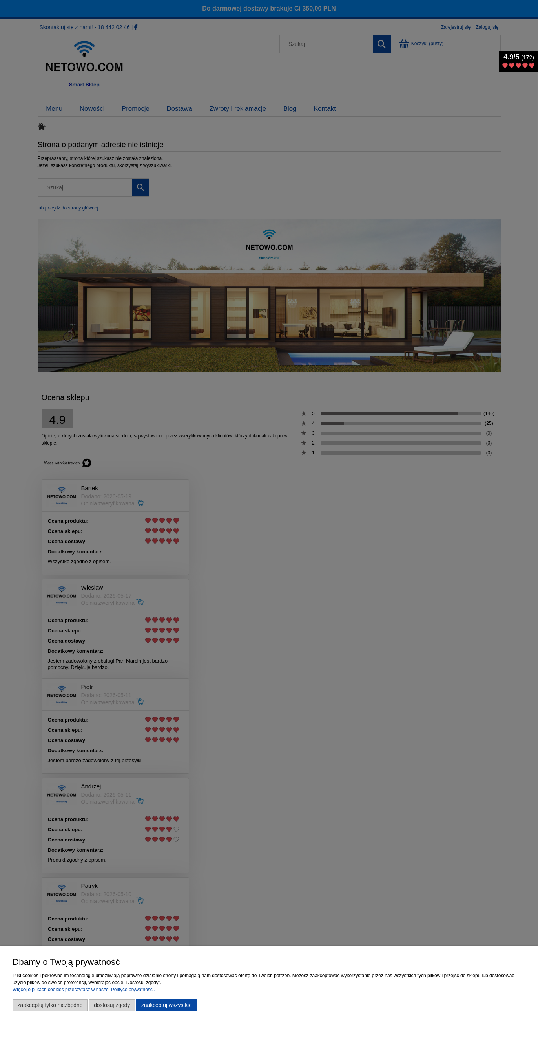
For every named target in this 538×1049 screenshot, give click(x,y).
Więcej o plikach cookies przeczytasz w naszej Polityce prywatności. (84, 989)
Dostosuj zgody (112, 1005)
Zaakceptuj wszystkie (166, 1005)
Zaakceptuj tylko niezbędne (50, 1005)
